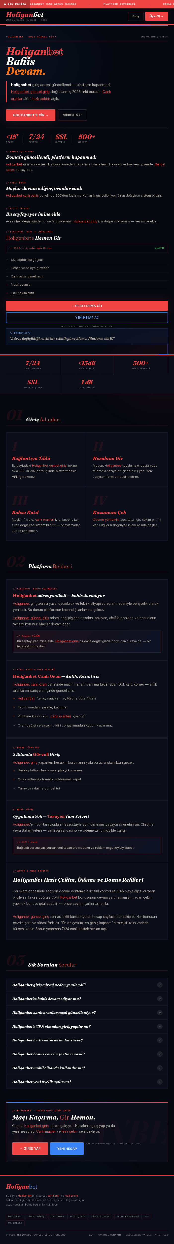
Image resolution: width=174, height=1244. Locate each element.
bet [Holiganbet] (25, 14)
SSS (146, 1216)
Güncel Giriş (36, 1216)
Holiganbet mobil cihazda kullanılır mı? (87, 1068)
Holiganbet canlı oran (30, 684)
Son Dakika (15, 1223)
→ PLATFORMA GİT (87, 306)
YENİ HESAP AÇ (87, 317)
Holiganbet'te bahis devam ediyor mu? (87, 998)
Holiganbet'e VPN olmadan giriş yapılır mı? (87, 1026)
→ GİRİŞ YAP (30, 1148)
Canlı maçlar (46, 1131)
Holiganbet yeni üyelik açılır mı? (87, 1082)
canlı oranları (44, 519)
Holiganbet (14, 164)
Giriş (135, 16)
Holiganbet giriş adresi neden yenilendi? (87, 985)
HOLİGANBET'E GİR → (30, 115)
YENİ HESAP (67, 1149)
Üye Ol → (157, 16)
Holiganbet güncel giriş (30, 91)
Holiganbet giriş (85, 221)
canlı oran (54, 1195)
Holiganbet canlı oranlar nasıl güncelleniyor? (87, 1012)
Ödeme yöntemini (106, 519)
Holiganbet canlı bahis (22, 195)
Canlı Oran (57, 1216)
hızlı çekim (41, 98)
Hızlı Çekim (77, 1216)
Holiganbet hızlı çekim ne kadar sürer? (87, 1040)
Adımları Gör (72, 115)
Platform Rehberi (128, 1216)
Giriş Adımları (101, 1216)
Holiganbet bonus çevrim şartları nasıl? (87, 1054)
